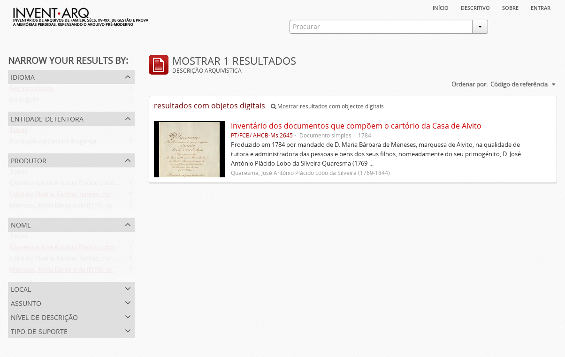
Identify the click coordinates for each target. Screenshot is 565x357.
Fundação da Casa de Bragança (53, 143)
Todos (18, 132)
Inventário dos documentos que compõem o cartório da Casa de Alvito (356, 126)
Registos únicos (31, 90)
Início (441, 7)
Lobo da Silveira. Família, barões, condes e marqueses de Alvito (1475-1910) (114, 196)
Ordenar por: (469, 84)
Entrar (540, 7)
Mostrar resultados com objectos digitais (327, 106)
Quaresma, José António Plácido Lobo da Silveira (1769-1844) (93, 185)
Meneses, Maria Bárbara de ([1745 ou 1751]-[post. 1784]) (87, 207)
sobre (510, 7)
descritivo (475, 7)
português (24, 101)
